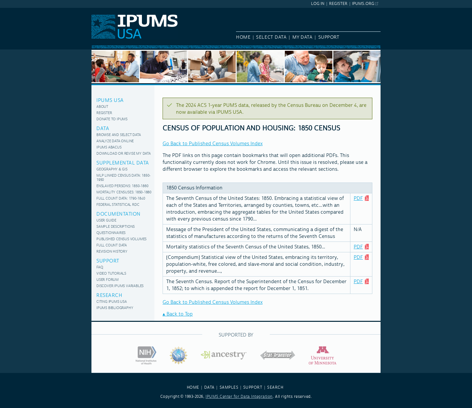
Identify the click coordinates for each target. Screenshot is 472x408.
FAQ (99, 267)
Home (243, 37)
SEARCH (275, 387)
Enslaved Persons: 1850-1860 (122, 186)
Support (329, 37)
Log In (317, 3)
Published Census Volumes (121, 239)
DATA (209, 387)
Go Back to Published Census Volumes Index (213, 144)
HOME (193, 387)
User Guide (106, 221)
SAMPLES (229, 387)
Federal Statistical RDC (117, 205)
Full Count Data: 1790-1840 (120, 199)
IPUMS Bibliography (114, 308)
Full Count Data (111, 245)
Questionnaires (111, 233)
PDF (358, 198)
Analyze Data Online (115, 141)
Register (338, 3)
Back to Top (180, 314)
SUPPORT (253, 387)
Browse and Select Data (118, 135)
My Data (302, 37)
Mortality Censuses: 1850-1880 (123, 192)
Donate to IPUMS (112, 119)
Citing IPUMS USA (111, 302)
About (102, 107)
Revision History (112, 252)
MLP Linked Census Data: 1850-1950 (123, 178)
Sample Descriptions (115, 227)
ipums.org (363, 3)
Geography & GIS (111, 169)
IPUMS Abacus (109, 148)
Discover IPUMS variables (120, 286)
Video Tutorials (111, 274)
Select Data (271, 37)
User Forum (107, 280)
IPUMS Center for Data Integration (239, 396)
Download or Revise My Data (123, 154)
